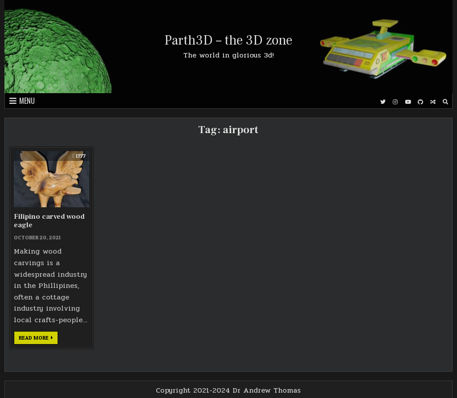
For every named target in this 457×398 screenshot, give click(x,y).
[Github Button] (420, 102)
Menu (27, 100)
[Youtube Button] (408, 102)
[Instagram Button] (395, 102)
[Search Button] (445, 102)
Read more (38, 339)
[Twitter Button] (383, 102)
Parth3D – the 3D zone (228, 40)
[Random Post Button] (433, 102)
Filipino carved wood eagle (49, 221)
